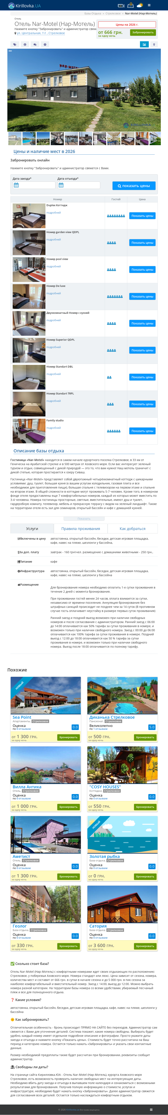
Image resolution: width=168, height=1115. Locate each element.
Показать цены (142, 216)
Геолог (20, 926)
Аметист (21, 856)
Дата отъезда (68, 178)
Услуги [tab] (32, 528)
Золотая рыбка (104, 856)
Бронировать (69, 737)
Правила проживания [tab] (80, 528)
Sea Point (22, 717)
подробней (53, 212)
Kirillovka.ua (72, 1109)
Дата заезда (22, 178)
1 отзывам (100, 729)
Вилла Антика (27, 787)
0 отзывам (24, 729)
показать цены (134, 185)
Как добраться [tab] (132, 528)
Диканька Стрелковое (112, 717)
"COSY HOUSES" (105, 787)
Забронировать (143, 32)
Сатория (98, 926)
